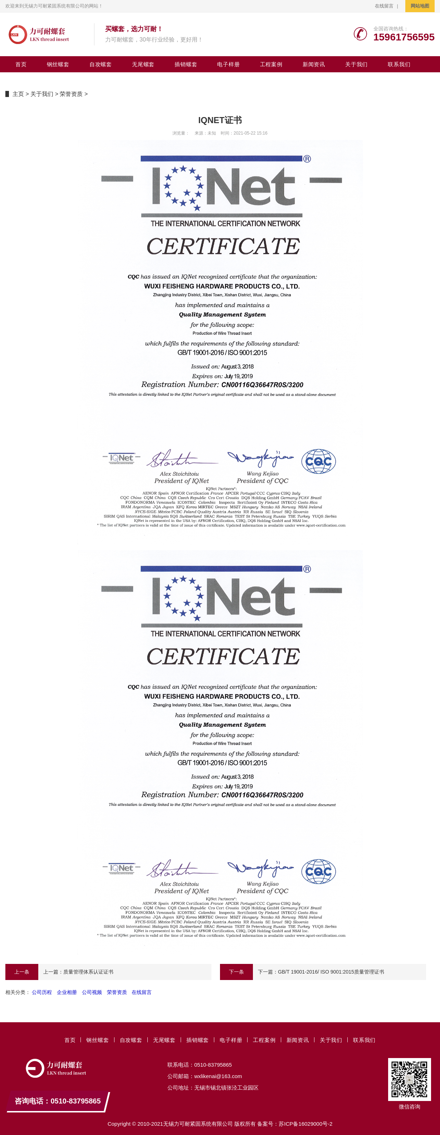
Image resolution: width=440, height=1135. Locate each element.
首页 (21, 64)
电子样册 (228, 64)
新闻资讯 (314, 64)
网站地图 (420, 6)
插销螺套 (186, 64)
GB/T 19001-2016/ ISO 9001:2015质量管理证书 (331, 972)
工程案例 (271, 64)
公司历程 (42, 992)
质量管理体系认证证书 (88, 972)
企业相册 (67, 992)
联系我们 (399, 64)
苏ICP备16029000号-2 (305, 1124)
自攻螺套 (100, 64)
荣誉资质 (71, 94)
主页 (18, 94)
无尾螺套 (143, 64)
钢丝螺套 (58, 64)
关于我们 (356, 64)
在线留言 (384, 6)
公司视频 (92, 992)
